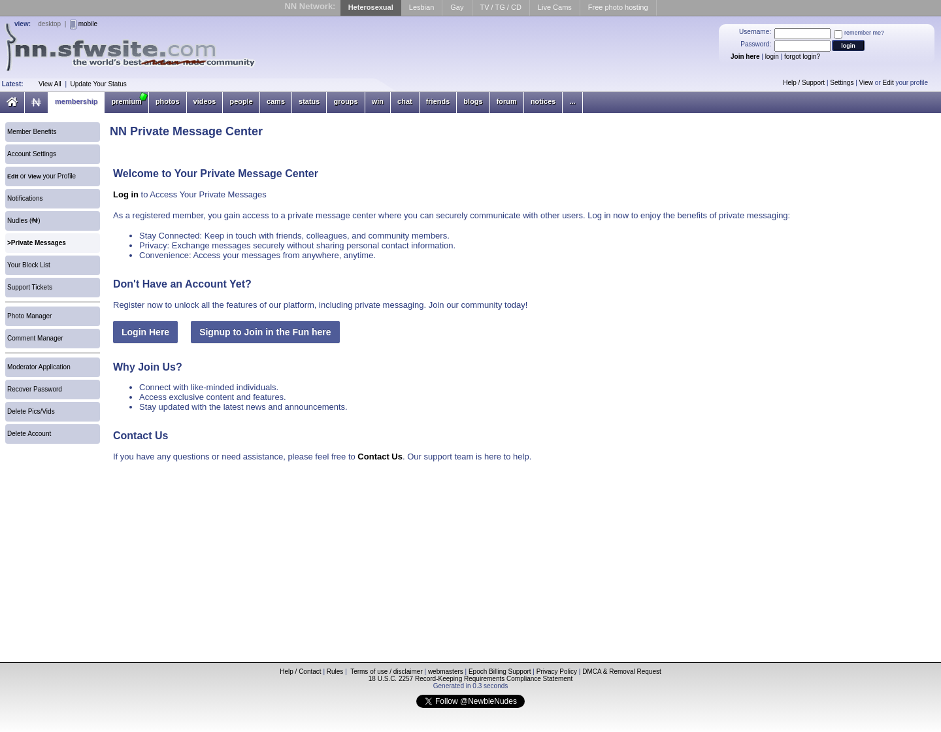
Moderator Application (39, 367)
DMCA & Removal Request (621, 671)
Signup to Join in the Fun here (265, 332)
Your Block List (28, 265)
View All (50, 84)
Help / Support (804, 82)
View (866, 82)
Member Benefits (32, 131)
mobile (87, 23)
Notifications (24, 198)
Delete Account (29, 433)
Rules (335, 671)
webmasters (445, 671)
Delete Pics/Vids (31, 411)
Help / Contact (300, 671)
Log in (126, 194)
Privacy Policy (557, 671)
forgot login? (802, 56)
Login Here (145, 332)
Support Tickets (29, 287)
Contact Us (380, 456)
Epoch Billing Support (500, 671)
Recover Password (34, 389)
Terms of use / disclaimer (386, 671)
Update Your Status (99, 84)
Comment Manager (35, 338)
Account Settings (31, 154)
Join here (745, 56)
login (772, 56)
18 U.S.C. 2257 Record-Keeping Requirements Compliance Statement (470, 678)
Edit (888, 82)
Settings (841, 82)
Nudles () (24, 220)
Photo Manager (29, 316)
